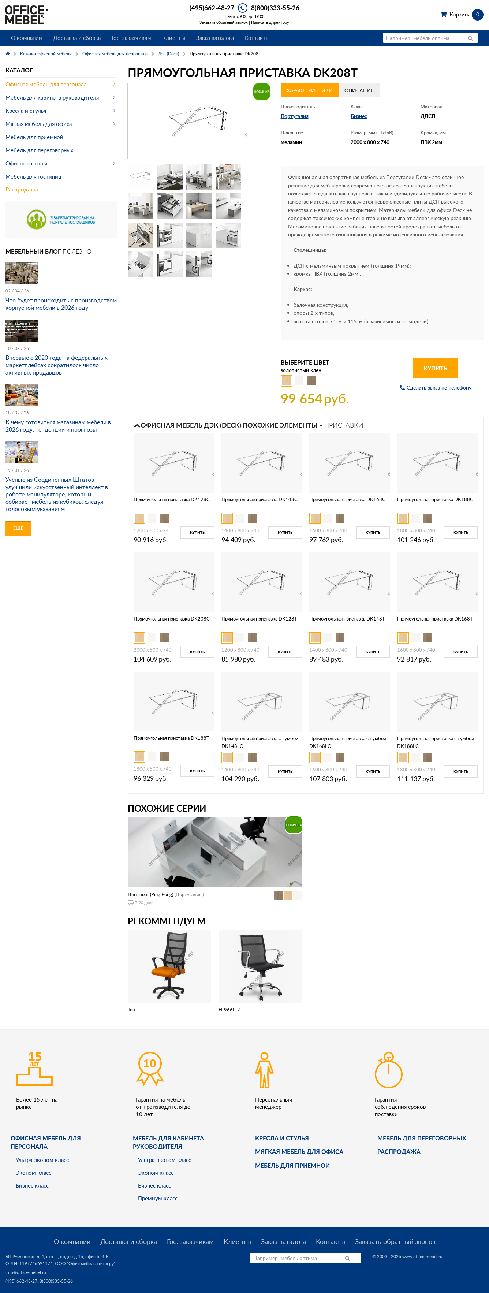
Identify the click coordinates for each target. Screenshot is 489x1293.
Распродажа (21, 189)
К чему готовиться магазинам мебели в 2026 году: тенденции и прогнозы (58, 425)
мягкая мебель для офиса (299, 1151)
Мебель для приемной (34, 137)
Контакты (257, 37)
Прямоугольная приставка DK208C (172, 618)
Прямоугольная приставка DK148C (259, 499)
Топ (131, 1009)
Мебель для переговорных (39, 150)
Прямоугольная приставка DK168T (435, 618)
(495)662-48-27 (212, 7)
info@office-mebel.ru (25, 1272)
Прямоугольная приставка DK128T (259, 618)
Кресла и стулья (25, 110)
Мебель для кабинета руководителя (52, 97)
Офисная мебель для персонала (45, 84)
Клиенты (173, 37)
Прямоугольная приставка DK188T (171, 738)
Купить (435, 368)
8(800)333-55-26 (275, 7)
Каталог (19, 70)
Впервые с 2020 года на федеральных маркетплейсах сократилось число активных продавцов (56, 365)
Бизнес (359, 115)
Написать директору (270, 22)
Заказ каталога (215, 37)
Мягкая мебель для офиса (38, 123)
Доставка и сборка (77, 37)
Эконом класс (33, 1172)
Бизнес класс (32, 1185)
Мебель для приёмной (292, 1165)
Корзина (466, 14)
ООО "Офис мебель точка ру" (85, 1263)
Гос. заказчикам (131, 37)
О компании (26, 37)
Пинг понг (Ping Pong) (150, 894)
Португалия (295, 115)
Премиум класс (158, 1198)
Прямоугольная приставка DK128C (172, 499)
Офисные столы (26, 163)
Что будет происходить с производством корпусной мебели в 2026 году (61, 304)
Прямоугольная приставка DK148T (347, 618)
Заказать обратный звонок (223, 22)
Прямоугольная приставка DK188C (435, 499)
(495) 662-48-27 (21, 1281)
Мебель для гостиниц (33, 176)
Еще (18, 528)
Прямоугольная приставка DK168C (347, 499)
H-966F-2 (229, 1009)
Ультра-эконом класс (42, 1159)
